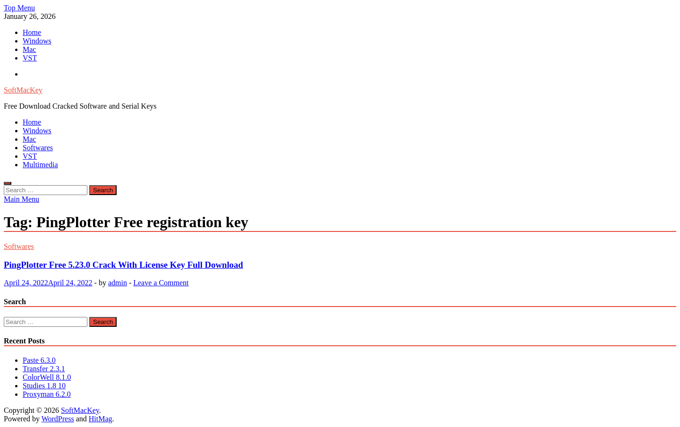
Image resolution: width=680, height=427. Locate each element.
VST (30, 58)
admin (117, 283)
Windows (37, 41)
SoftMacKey (23, 90)
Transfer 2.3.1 (44, 369)
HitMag (100, 419)
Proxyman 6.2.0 (47, 394)
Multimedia (40, 165)
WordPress (58, 419)
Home (32, 32)
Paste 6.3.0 (39, 360)
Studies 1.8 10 (44, 386)
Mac (29, 49)
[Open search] (7, 183)
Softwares (38, 148)
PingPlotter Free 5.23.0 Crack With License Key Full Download (123, 265)
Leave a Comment (160, 283)
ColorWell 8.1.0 (47, 377)
